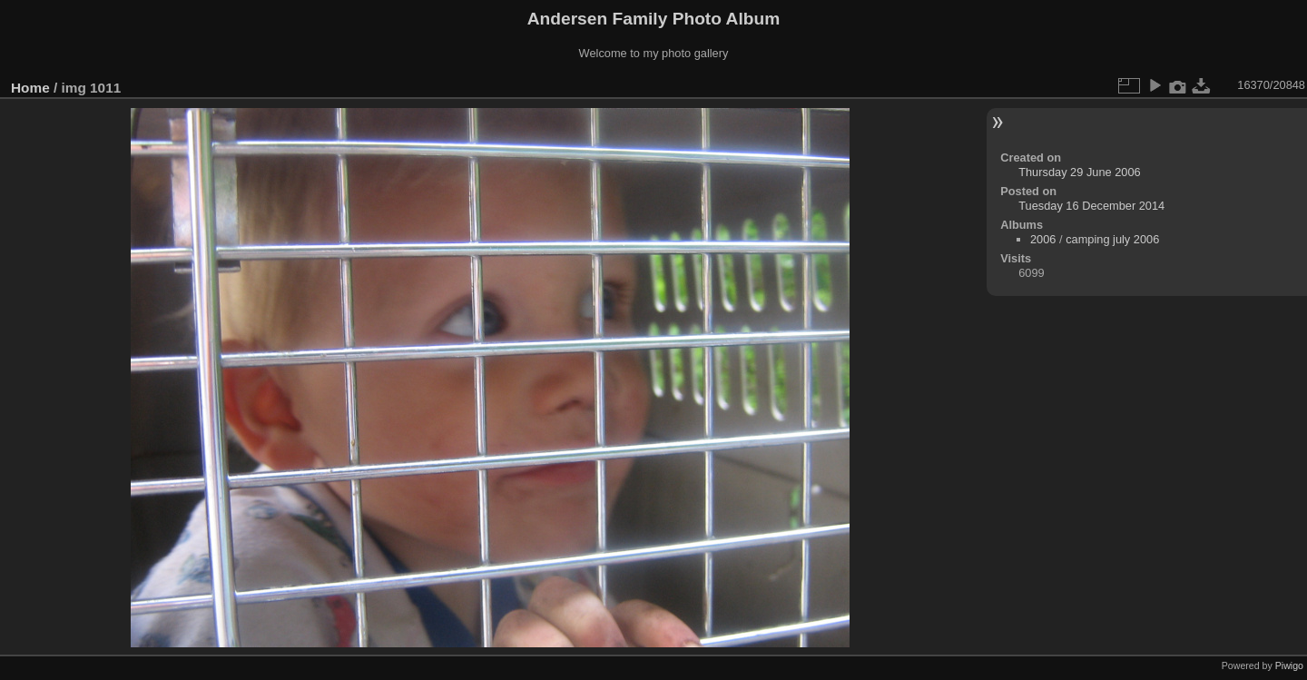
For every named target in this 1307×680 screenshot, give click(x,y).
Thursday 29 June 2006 (1079, 172)
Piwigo (1289, 665)
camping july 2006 (1112, 239)
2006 (1043, 239)
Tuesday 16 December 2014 (1091, 205)
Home (30, 87)
